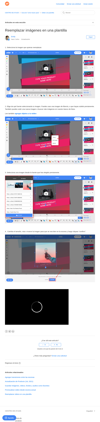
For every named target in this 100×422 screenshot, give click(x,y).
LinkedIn (13, 331)
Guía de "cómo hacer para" (30, 13)
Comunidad (60, 4)
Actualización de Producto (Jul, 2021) (19, 381)
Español (89, 411)
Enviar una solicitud (74, 4)
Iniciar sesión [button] (88, 4)
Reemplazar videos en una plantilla (18, 394)
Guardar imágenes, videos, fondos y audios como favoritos (27, 386)
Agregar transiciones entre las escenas (19, 377)
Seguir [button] (91, 37)
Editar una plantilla (48, 13)
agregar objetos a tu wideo (25, 113)
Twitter (9, 331)
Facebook (6, 331)
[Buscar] (78, 12)
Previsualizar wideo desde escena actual (20, 390)
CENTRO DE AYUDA (12, 13)
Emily (13, 37)
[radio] (44, 344)
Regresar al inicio (13, 363)
